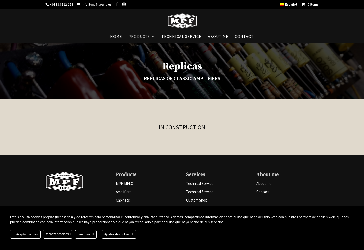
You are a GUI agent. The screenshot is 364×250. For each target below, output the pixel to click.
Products (139, 37)
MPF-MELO (124, 183)
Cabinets (123, 200)
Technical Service (181, 37)
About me (218, 37)
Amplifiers (123, 191)
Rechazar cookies (58, 234)
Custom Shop (196, 200)
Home (116, 37)
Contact (244, 37)
